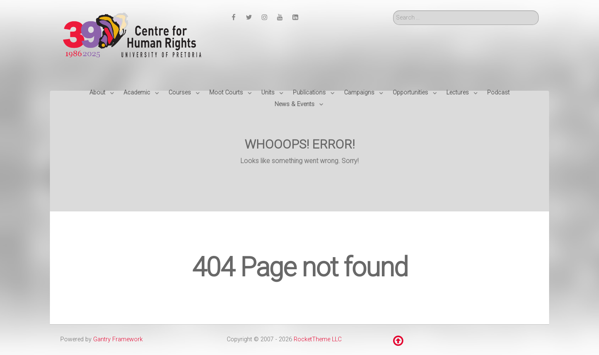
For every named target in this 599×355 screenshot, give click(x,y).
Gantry (118, 339)
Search (393, 10)
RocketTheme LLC (318, 339)
